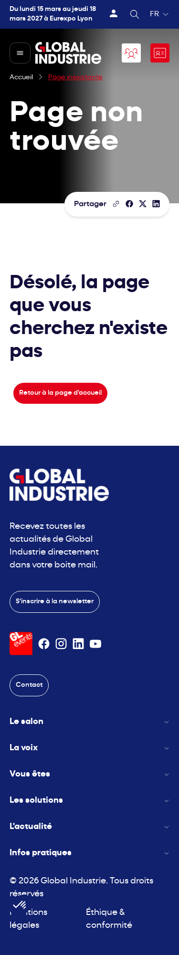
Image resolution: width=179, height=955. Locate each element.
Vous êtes (89, 774)
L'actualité (89, 826)
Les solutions (89, 800)
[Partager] (129, 204)
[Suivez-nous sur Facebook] (44, 644)
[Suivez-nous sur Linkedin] (78, 644)
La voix (89, 748)
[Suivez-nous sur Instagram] (61, 644)
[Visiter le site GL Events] (21, 643)
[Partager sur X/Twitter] (143, 204)
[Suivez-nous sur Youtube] (95, 644)
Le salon (89, 721)
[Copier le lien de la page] (116, 204)
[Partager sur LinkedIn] (156, 204)
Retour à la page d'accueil (60, 393)
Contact (29, 685)
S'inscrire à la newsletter (55, 601)
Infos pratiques (89, 853)
